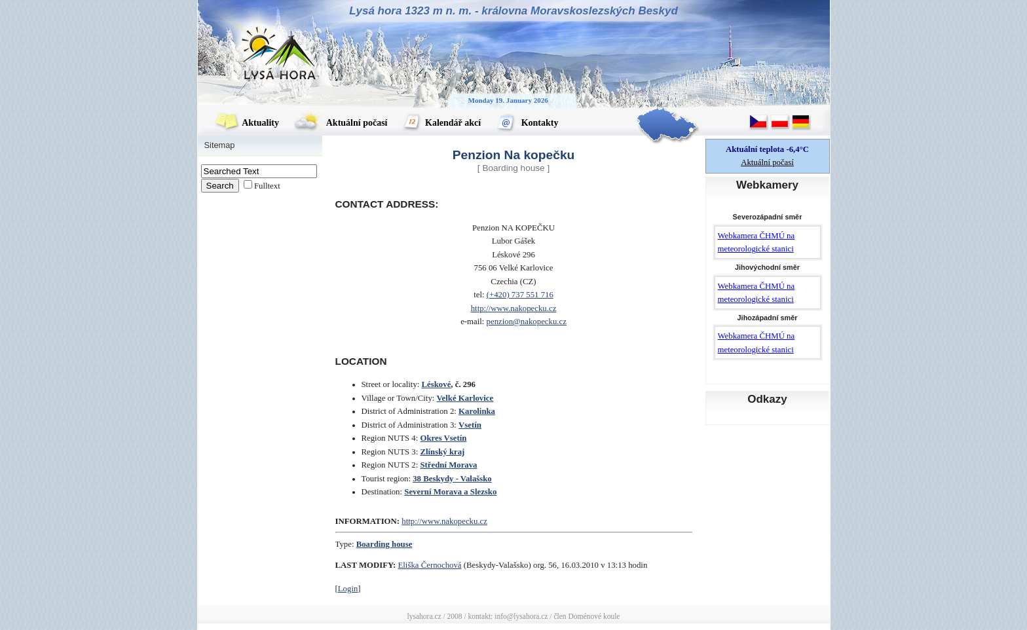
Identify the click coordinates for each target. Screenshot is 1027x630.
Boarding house (384, 544)
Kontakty (527, 123)
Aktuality (247, 123)
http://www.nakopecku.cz (514, 308)
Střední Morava (448, 465)
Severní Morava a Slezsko (450, 491)
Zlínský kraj (442, 451)
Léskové (436, 384)
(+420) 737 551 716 (520, 294)
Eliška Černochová (430, 565)
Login (348, 588)
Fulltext (267, 186)
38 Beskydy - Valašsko (452, 478)
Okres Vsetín (443, 438)
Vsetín (469, 425)
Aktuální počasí (340, 123)
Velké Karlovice (465, 398)
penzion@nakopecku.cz (527, 321)
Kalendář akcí (442, 123)
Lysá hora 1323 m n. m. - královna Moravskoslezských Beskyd (513, 11)
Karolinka (476, 411)
